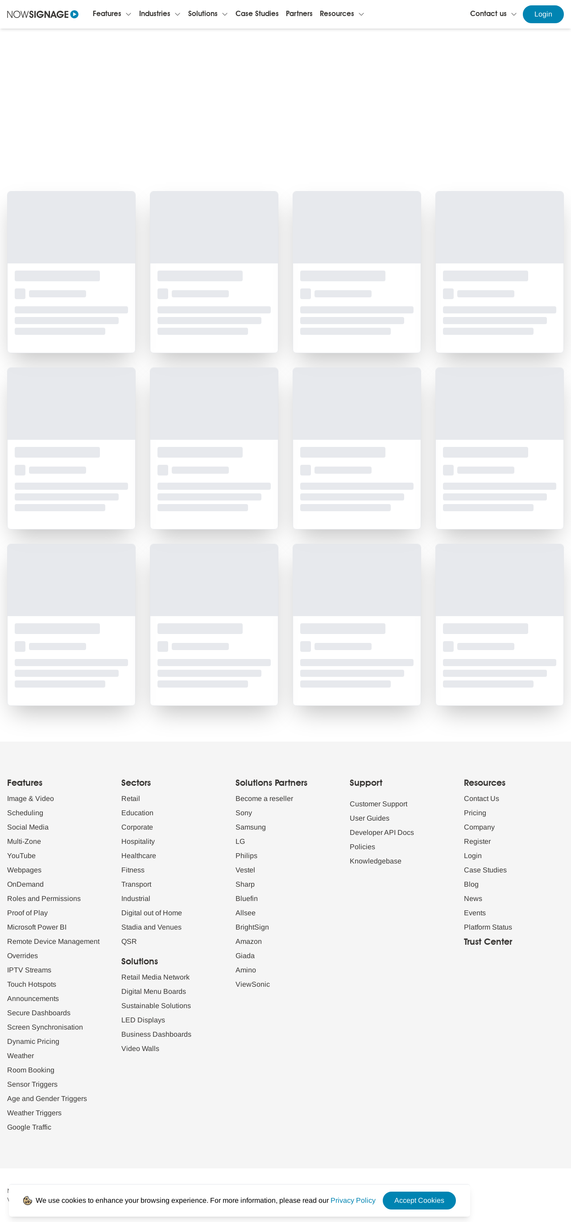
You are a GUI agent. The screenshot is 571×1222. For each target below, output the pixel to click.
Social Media (28, 827)
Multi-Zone (24, 841)
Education (137, 813)
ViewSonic (253, 984)
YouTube (21, 855)
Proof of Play (27, 913)
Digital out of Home (151, 913)
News (473, 898)
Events (475, 913)
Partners (299, 14)
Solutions (203, 14)
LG (240, 841)
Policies (362, 847)
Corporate (137, 827)
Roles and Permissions (44, 898)
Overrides (22, 955)
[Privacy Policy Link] (353, 1200)
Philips (246, 855)
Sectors (136, 783)
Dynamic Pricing (33, 1041)
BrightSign (252, 927)
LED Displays (143, 1020)
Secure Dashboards (38, 1013)
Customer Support (378, 804)
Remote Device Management (53, 941)
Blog (471, 884)
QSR (129, 941)
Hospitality (138, 841)
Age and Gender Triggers (47, 1098)
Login (543, 14)
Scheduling (25, 813)
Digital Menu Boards (153, 991)
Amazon (249, 941)
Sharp (245, 884)
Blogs (249, 78)
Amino (246, 970)
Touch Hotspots (31, 984)
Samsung (251, 827)
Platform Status (488, 927)
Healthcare (138, 855)
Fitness (133, 870)
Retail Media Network (155, 977)
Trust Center (488, 942)
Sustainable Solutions (156, 1005)
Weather (20, 1055)
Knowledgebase (375, 861)
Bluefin (247, 898)
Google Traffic (29, 1127)
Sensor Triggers (32, 1084)
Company (479, 827)
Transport (136, 884)
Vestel (245, 870)
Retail (130, 798)
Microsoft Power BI (36, 927)
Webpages (24, 870)
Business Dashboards (156, 1034)
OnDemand (25, 884)
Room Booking (30, 1070)
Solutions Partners (271, 783)
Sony (244, 813)
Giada (245, 955)
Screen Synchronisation (45, 1027)
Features (107, 14)
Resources (337, 14)
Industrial (135, 898)
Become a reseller (264, 798)
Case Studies (257, 14)
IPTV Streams (29, 970)
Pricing (475, 813)
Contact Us (481, 798)
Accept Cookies (419, 1200)
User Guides (369, 818)
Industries (154, 14)
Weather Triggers (34, 1113)
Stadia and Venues (151, 927)
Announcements (33, 998)
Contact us (488, 14)
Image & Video (30, 798)
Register (477, 841)
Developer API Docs (382, 832)
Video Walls (140, 1048)
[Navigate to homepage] (43, 14)
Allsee (246, 913)
